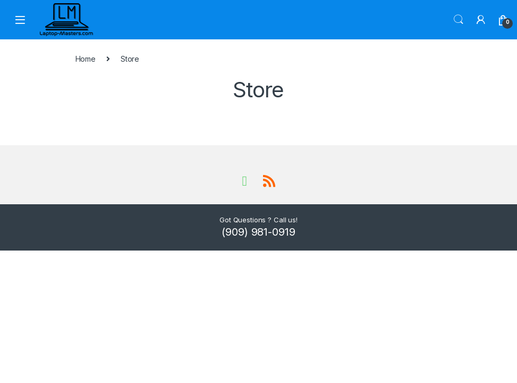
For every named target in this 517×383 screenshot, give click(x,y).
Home (85, 58)
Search (458, 20)
